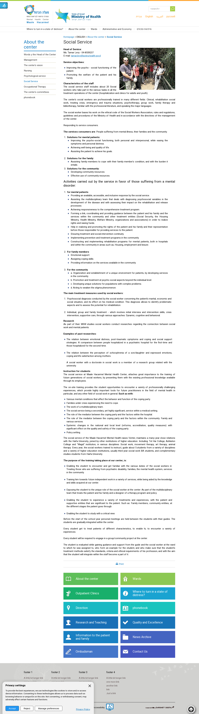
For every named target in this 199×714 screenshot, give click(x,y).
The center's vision (33, 65)
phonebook (29, 97)
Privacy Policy (83, 709)
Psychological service (35, 76)
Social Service (114, 37)
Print (121, 564)
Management (30, 60)
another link (112, 685)
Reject (27, 708)
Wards (94, 29)
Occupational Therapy (35, 86)
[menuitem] (139, 16)
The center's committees (36, 92)
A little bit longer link (33, 678)
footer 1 (28, 672)
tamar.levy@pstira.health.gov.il (86, 55)
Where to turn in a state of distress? (45, 29)
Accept (12, 708)
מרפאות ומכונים (144, 29)
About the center (76, 29)
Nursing (28, 70)
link (108, 689)
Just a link (111, 693)
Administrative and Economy (117, 29)
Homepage (68, 37)
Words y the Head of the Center (40, 54)
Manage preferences (48, 708)
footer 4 (110, 672)
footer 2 (55, 672)
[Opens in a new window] (109, 707)
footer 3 (83, 672)
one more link (112, 682)
